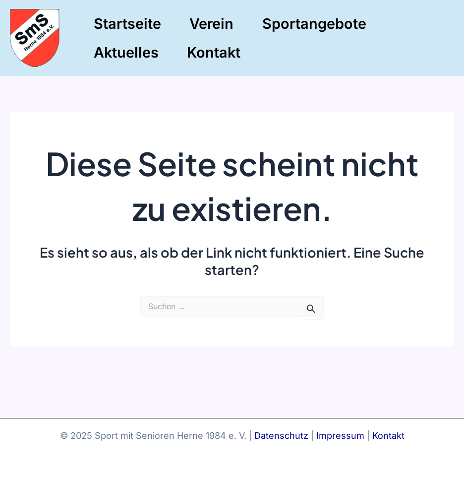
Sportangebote (314, 23)
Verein (211, 23)
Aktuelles (126, 52)
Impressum (340, 435)
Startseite (127, 23)
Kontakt (213, 52)
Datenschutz (281, 435)
